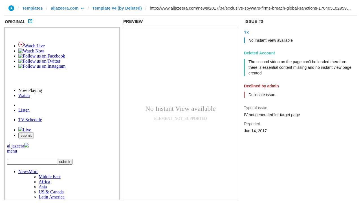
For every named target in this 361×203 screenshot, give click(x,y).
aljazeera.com (64, 8)
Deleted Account (259, 53)
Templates (32, 8)
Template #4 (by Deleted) (117, 8)
